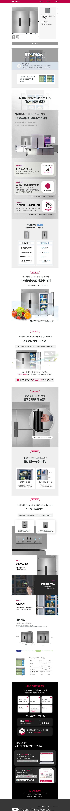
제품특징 (35, 43)
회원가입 (42, 806)
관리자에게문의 (39, 808)
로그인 (39, 806)
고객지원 (56, 1)
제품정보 (41, 1)
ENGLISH (46, 806)
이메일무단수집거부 (33, 808)
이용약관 (20, 808)
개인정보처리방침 (25, 808)
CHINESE (50, 806)
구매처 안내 (49, 1)
